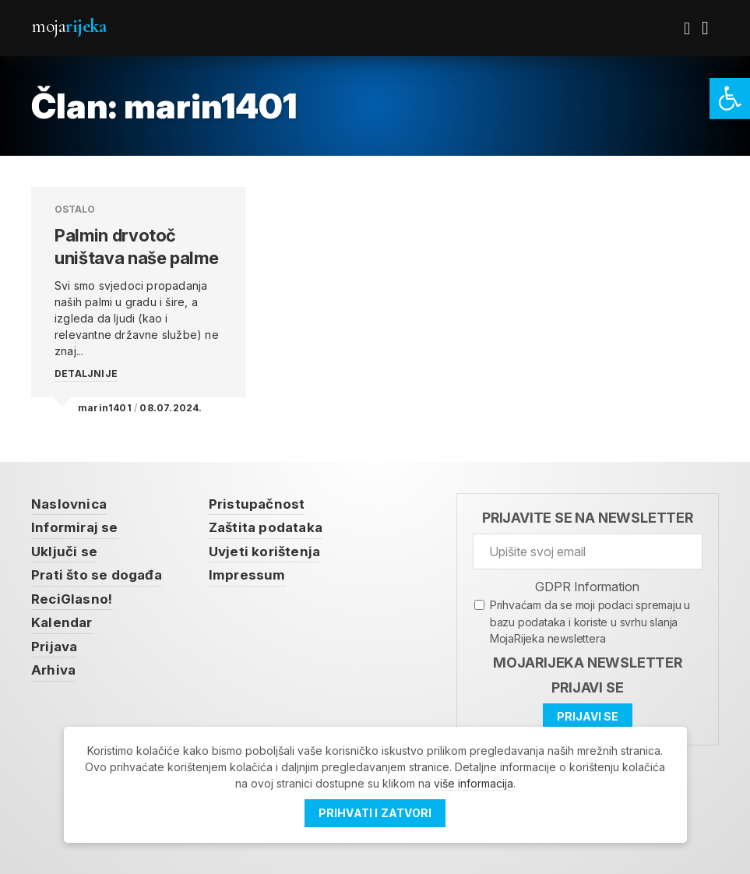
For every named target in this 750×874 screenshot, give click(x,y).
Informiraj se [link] (74, 527)
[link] (730, 98)
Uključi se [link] (64, 551)
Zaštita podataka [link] (265, 527)
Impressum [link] (247, 575)
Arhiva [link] (53, 670)
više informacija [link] (473, 783)
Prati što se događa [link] (96, 575)
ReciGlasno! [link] (71, 599)
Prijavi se (587, 687)
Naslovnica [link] (69, 504)
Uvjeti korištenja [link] (264, 551)
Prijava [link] (54, 646)
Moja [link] (68, 26)
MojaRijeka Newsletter (587, 662)
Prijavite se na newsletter (587, 517)
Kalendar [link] (62, 622)
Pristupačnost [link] (257, 504)
